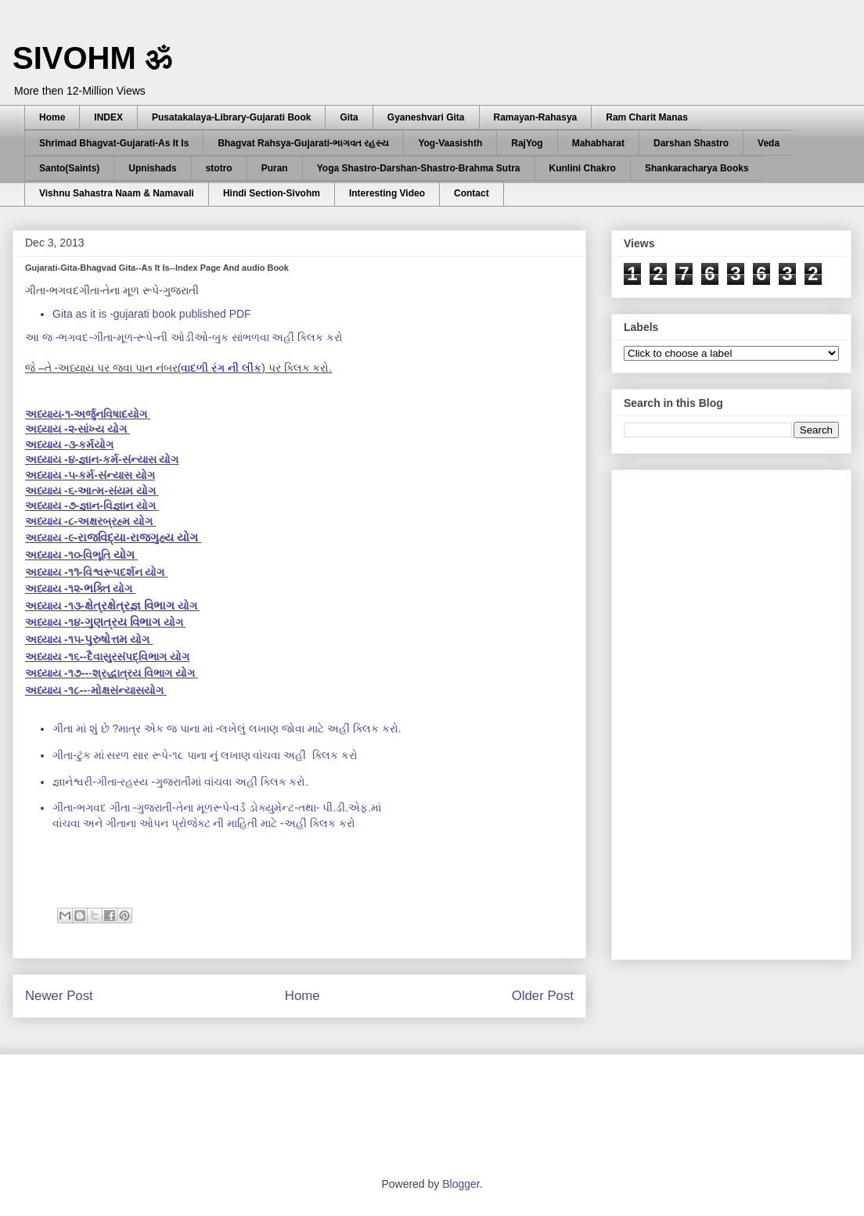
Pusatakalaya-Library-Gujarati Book (231, 117)
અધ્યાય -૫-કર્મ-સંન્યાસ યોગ (90, 475)
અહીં (205, 755)
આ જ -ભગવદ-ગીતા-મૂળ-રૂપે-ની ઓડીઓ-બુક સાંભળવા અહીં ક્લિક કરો (185, 337)
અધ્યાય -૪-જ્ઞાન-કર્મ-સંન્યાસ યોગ (101, 459)
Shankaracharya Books (697, 168)
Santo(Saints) (69, 168)
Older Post (543, 995)
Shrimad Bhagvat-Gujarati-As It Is (114, 143)
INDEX (108, 117)
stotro (219, 168)
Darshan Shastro (691, 143)
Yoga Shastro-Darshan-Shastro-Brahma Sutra (418, 168)
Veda (768, 143)
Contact (471, 193)
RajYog (526, 143)
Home (52, 117)
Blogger (460, 1184)
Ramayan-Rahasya (536, 117)
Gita (349, 117)
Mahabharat (598, 143)
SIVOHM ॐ (92, 58)
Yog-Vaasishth (450, 143)
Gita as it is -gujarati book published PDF (151, 314)
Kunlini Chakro (582, 168)
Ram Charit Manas (647, 117)
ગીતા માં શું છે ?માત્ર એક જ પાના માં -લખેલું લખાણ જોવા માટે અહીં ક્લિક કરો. (226, 728)
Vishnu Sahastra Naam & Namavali (116, 193)
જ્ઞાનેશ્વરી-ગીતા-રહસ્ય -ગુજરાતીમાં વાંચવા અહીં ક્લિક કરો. (180, 781)
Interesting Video (387, 193)
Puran (274, 168)
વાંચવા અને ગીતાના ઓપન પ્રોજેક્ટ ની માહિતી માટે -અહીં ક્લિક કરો (205, 823)
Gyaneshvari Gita (426, 117)
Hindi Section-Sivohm (271, 193)
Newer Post (59, 995)
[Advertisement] (712, 710)
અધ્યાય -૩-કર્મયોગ (69, 444)
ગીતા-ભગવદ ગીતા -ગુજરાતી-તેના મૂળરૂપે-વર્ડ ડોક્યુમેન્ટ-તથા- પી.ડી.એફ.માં (218, 807)
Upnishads (152, 168)
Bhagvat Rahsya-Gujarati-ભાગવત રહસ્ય (303, 143)
